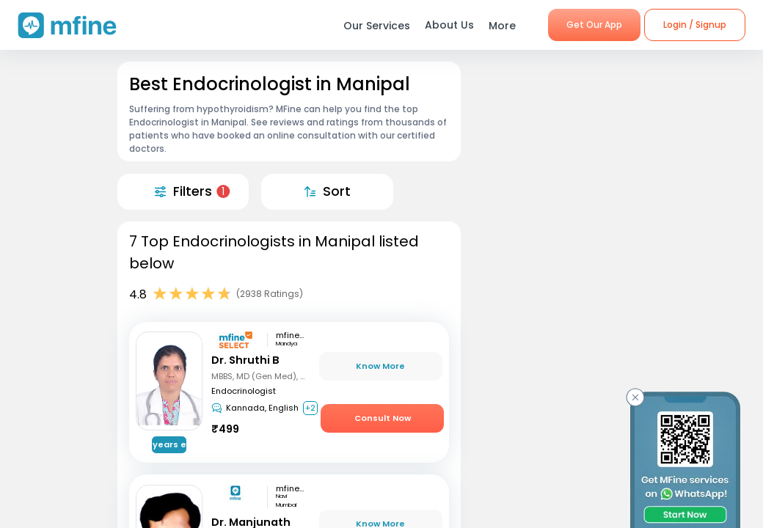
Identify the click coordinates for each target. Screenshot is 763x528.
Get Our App (594, 24)
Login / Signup (694, 24)
